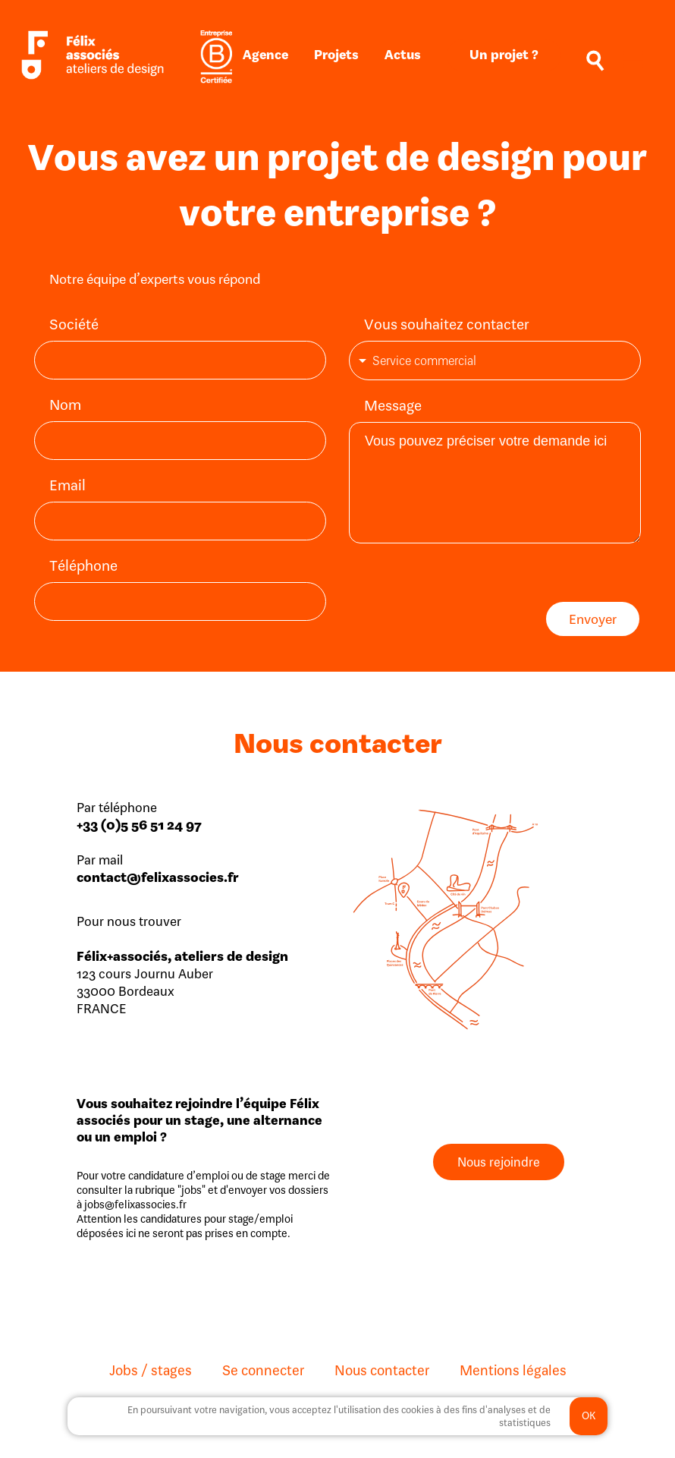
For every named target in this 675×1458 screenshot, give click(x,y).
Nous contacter (381, 1368)
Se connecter (263, 1368)
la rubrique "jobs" (165, 1188)
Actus (403, 54)
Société (74, 323)
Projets (336, 54)
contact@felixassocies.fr (158, 875)
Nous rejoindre (498, 1160)
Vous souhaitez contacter (446, 323)
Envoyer (593, 617)
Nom (65, 404)
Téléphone (83, 565)
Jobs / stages (150, 1368)
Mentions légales (513, 1368)
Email (67, 484)
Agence (265, 54)
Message (393, 403)
